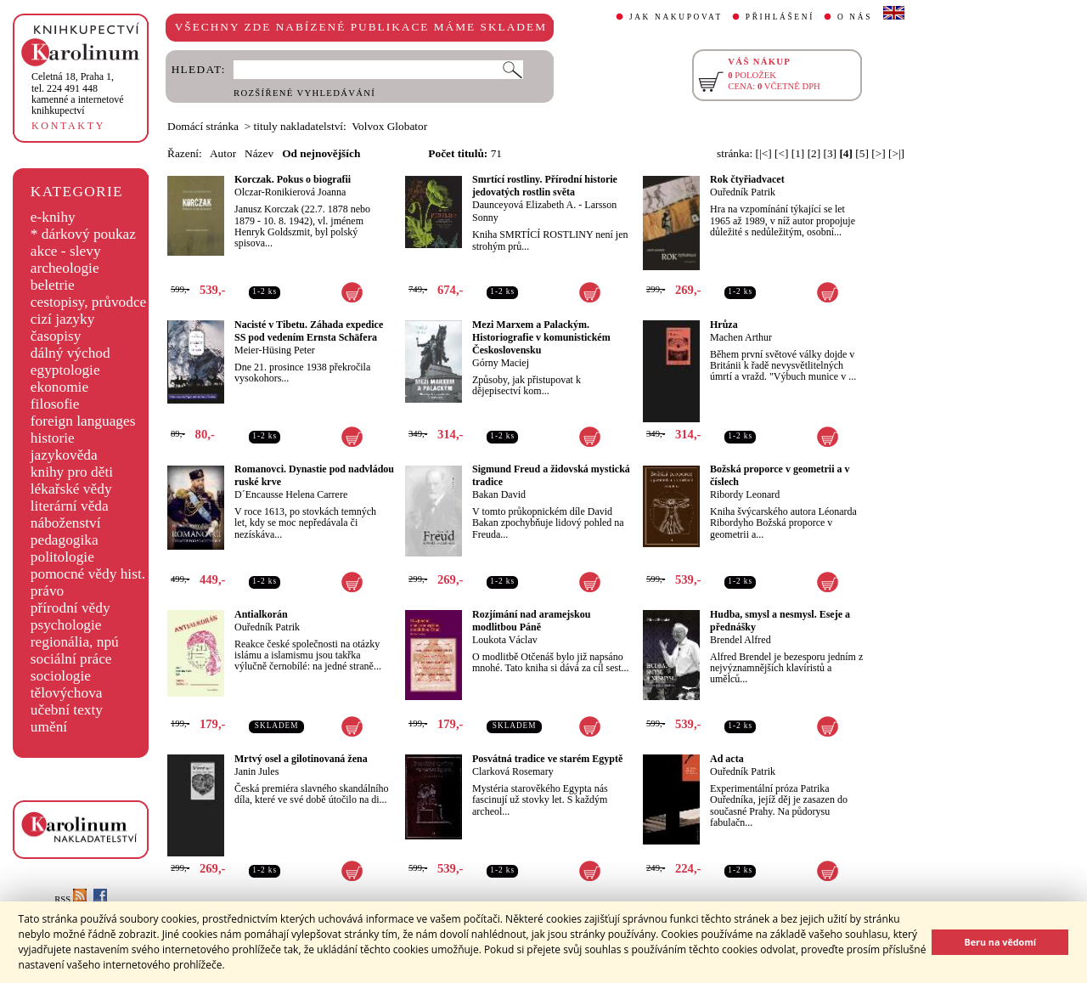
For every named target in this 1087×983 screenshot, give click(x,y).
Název (259, 153)
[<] (781, 153)
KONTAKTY (68, 126)
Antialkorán (261, 614)
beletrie (53, 285)
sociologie (61, 676)
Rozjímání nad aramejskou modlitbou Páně (531, 620)
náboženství (66, 523)
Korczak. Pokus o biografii (292, 179)
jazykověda (64, 455)
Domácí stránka (203, 126)
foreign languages (83, 421)
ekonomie (59, 387)
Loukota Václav (505, 640)
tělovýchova (67, 693)
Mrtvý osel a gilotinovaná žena (301, 759)
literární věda (70, 506)
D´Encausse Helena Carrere (290, 494)
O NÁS (854, 17)
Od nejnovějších (321, 153)
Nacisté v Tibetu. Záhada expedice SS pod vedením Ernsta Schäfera (308, 331)
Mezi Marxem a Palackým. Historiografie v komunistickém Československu (541, 337)
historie (53, 438)
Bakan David (499, 494)
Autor (223, 153)
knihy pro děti (72, 472)
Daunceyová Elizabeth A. (524, 205)
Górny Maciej (500, 363)
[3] (830, 153)
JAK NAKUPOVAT (676, 17)
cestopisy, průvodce (89, 302)
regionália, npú (75, 642)
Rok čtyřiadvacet (747, 179)
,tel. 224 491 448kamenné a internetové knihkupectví (77, 93)
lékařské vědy (71, 489)
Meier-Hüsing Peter (274, 350)
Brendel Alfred (740, 640)
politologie (62, 557)
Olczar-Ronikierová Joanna (290, 192)
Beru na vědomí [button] (1000, 941)
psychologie (66, 625)
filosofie (55, 404)
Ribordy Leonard (745, 494)
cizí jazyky (63, 319)
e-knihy (53, 217)
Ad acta (727, 759)
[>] (878, 153)
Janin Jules (256, 771)
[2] (814, 153)
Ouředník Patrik (742, 192)
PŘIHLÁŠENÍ (780, 17)
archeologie (65, 268)
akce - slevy (66, 251)
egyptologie (65, 370)
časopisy (56, 336)
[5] (862, 153)
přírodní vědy (70, 608)
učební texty (67, 710)
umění (49, 727)
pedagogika (65, 540)
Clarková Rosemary (513, 771)
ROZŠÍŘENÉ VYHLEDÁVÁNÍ (304, 93)
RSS (70, 899)
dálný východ (70, 353)
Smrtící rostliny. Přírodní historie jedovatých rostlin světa (544, 185)
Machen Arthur (741, 337)
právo (47, 591)
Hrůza (724, 324)
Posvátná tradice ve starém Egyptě (547, 759)
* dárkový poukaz (83, 234)
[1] (798, 153)
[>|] (896, 153)
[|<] (764, 153)
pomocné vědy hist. (88, 574)
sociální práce (71, 659)
